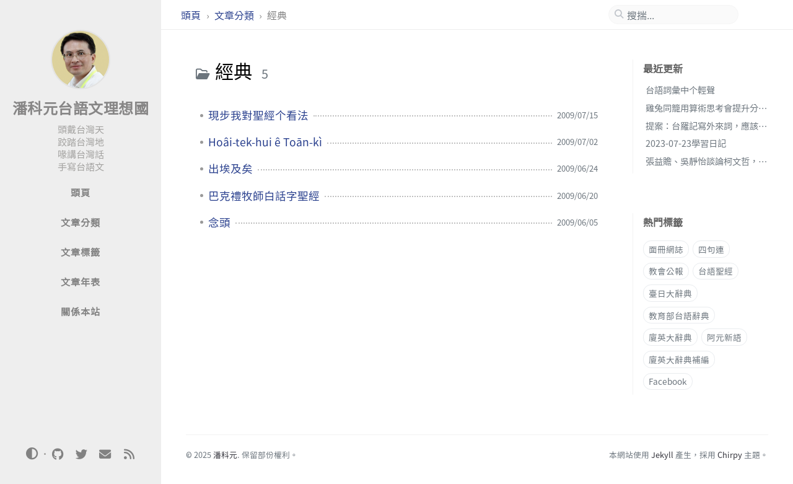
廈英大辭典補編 (679, 359)
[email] (105, 454)
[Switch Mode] (32, 453)
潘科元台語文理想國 (80, 107)
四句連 (711, 249)
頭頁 (192, 14)
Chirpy (729, 454)
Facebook (668, 381)
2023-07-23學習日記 (686, 142)
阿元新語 (724, 337)
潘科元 (225, 454)
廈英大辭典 (670, 337)
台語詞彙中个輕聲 (680, 89)
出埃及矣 (230, 168)
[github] (57, 454)
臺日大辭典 (670, 293)
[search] (678, 15)
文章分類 (235, 14)
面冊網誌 (666, 249)
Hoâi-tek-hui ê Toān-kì (265, 141)
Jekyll (662, 454)
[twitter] (81, 454)
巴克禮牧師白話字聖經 (264, 195)
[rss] (129, 454)
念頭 (219, 222)
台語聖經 (715, 271)
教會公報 (666, 271)
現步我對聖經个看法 (258, 115)
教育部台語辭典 (679, 315)
